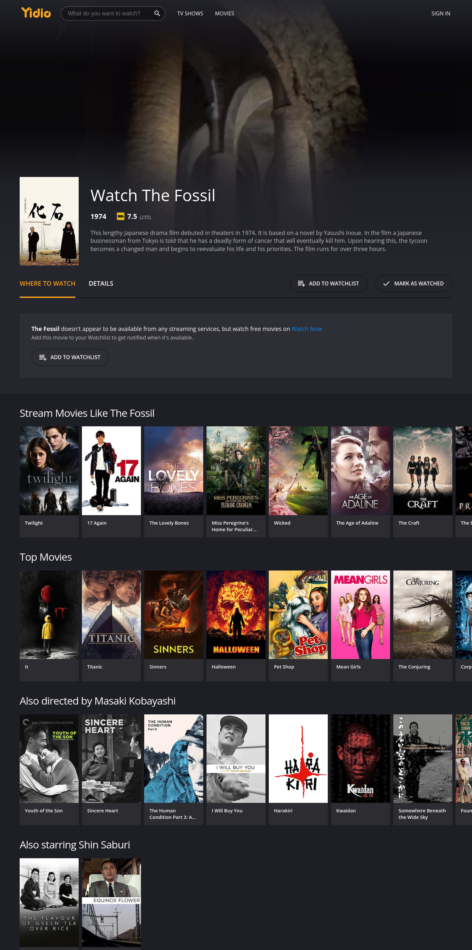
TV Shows (190, 13)
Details (100, 283)
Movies (224, 13)
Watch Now (307, 329)
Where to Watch (47, 283)
